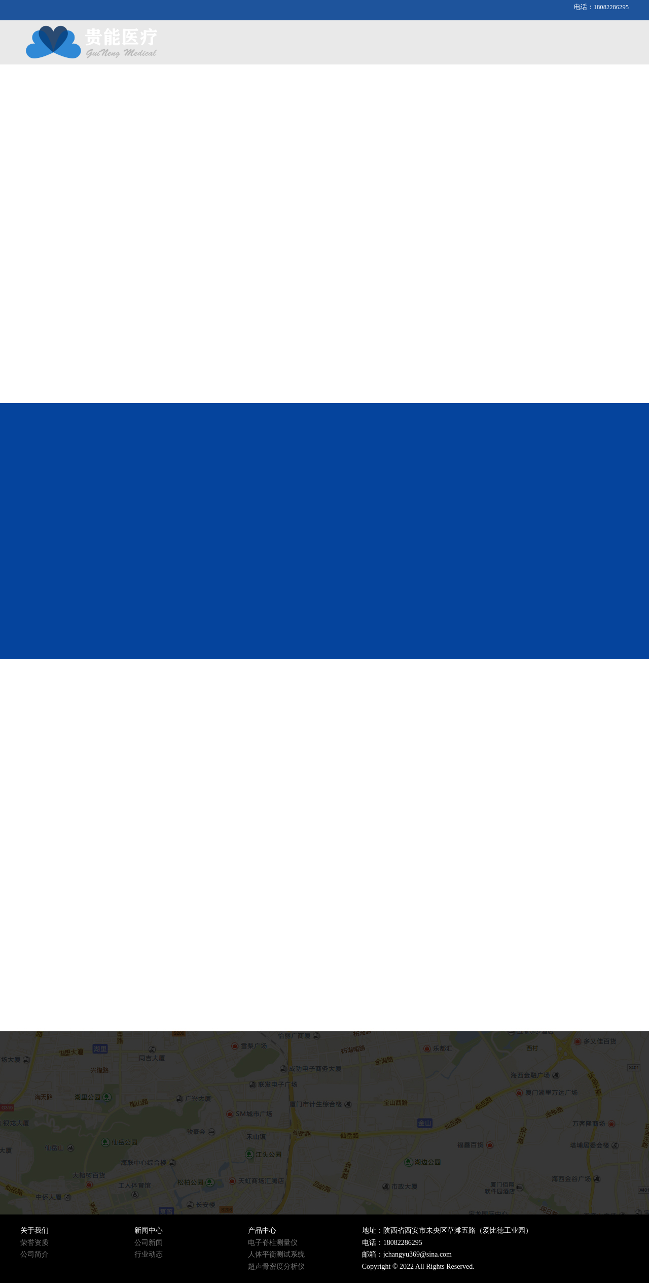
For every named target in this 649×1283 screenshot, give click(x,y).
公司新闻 (148, 1242)
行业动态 (148, 1254)
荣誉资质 (34, 1242)
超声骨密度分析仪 (276, 1266)
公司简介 (34, 1254)
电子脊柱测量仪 (273, 1242)
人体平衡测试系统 (276, 1254)
